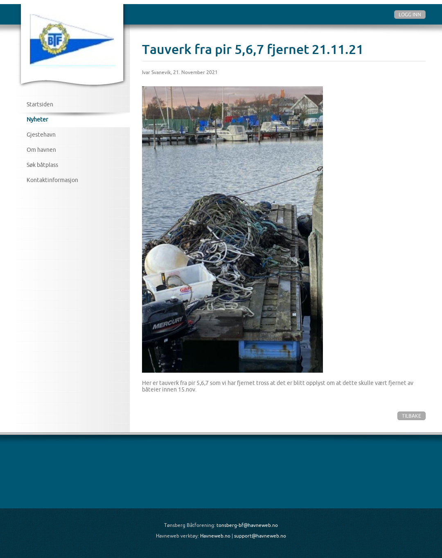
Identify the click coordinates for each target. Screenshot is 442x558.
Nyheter (37, 119)
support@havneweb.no (260, 535)
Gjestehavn (41, 134)
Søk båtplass (42, 165)
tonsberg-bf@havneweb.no (247, 525)
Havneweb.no (215, 535)
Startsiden (40, 104)
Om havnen (41, 149)
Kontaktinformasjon (52, 180)
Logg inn (410, 14)
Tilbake (411, 415)
